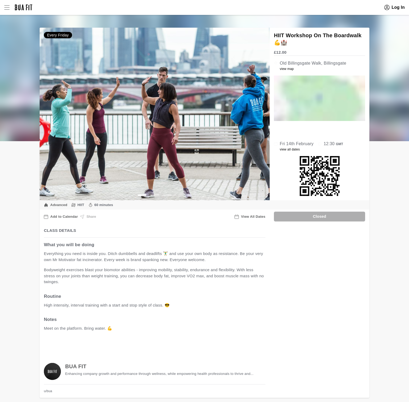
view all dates (290, 149)
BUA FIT (75, 366)
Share (88, 217)
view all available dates (151, 345)
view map (287, 69)
